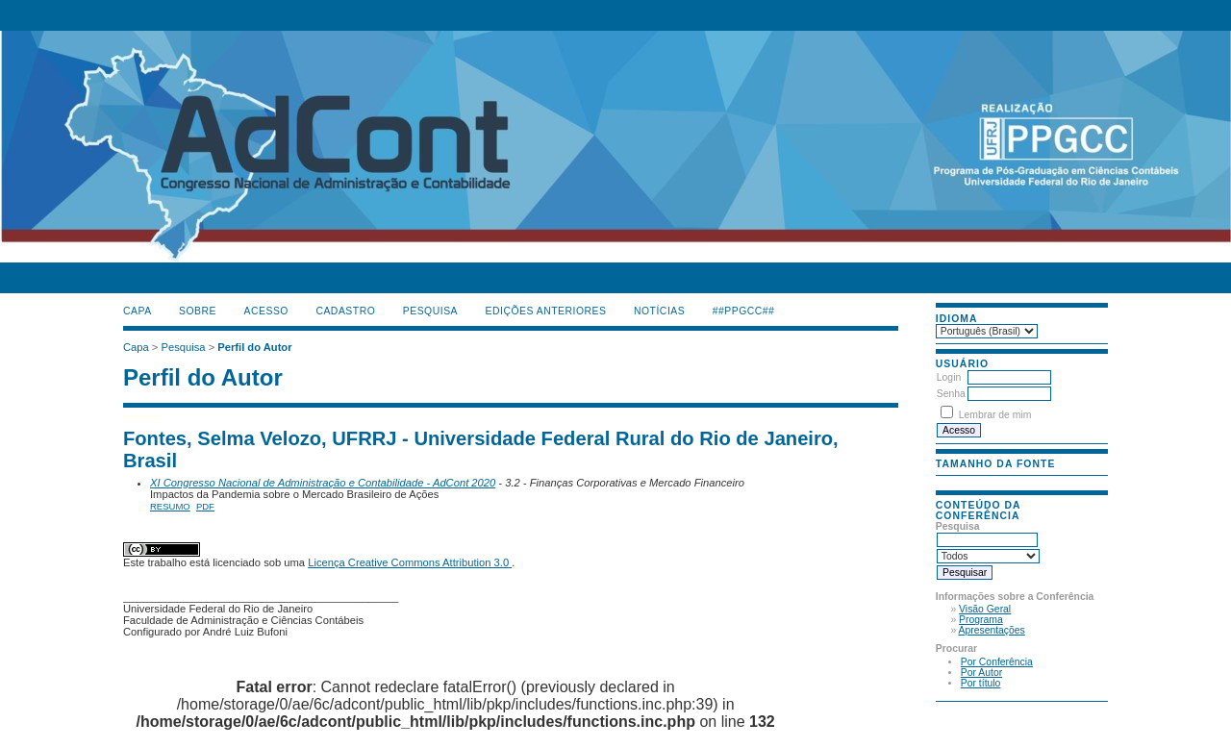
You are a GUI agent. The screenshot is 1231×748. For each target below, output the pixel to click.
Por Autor (981, 672)
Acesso (266, 311)
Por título (981, 683)
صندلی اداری (141, 413)
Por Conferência (997, 662)
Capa (137, 311)
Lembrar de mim (995, 415)
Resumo (170, 506)
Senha (951, 393)
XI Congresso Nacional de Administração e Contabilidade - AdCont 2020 (322, 482)
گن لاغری (137, 413)
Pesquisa (430, 311)
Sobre (197, 311)
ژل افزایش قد (159, 413)
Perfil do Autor (254, 347)
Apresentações (992, 630)
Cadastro (345, 311)
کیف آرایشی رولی (125, 413)
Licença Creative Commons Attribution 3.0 (410, 562)
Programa (981, 619)
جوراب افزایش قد (153, 413)
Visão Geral (985, 609)
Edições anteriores (546, 311)
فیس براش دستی (131, 413)
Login (949, 377)
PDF (205, 506)
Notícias (659, 311)
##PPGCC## (744, 311)
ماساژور (134, 413)
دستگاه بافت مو (147, 413)
